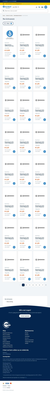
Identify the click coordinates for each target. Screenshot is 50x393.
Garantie (26, 334)
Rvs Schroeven (25, 15)
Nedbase (8, 387)
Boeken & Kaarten (6, 341)
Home (4, 15)
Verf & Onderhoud (6, 343)
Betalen (26, 332)
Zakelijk (26, 343)
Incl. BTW (16, 7)
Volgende (46, 285)
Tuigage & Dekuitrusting (7, 345)
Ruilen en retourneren (29, 339)
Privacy (9, 385)
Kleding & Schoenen (7, 338)
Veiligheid (5, 339)
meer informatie (26, 3)
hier (26, 377)
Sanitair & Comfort (9, 15)
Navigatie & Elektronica (7, 332)
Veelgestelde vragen (29, 341)
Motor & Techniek (6, 334)
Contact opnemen (25, 316)
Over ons (26, 338)
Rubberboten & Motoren (8, 346)
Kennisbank (27, 336)
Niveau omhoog (10, 301)
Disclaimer (5, 385)
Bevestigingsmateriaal (18, 15)
